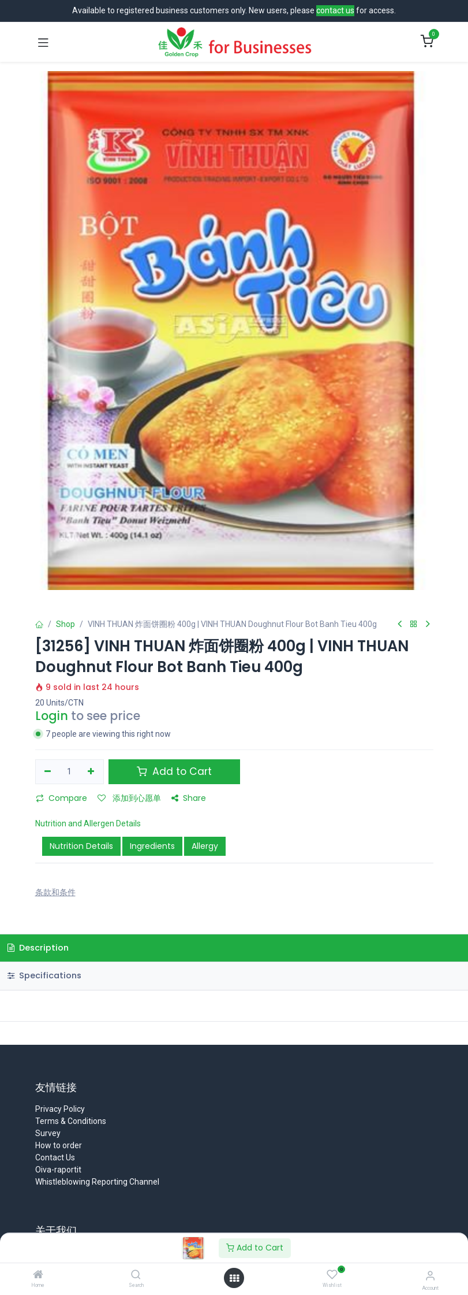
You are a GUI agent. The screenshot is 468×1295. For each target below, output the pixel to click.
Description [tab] (38, 947)
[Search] (135, 1275)
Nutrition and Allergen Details (88, 823)
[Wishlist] (332, 1275)
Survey (48, 1133)
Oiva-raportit (58, 1169)
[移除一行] (48, 772)
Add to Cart (254, 1247)
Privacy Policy (60, 1109)
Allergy (205, 846)
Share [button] (188, 798)
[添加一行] (91, 772)
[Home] (38, 1275)
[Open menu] (234, 1278)
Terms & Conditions (70, 1121)
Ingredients (152, 846)
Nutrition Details (81, 846)
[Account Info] (430, 1275)
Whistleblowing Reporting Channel (97, 1181)
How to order (58, 1145)
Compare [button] (61, 798)
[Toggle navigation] (43, 42)
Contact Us (55, 1157)
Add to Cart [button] (174, 771)
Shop (65, 624)
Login (51, 715)
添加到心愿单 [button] (129, 798)
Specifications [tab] (44, 975)
